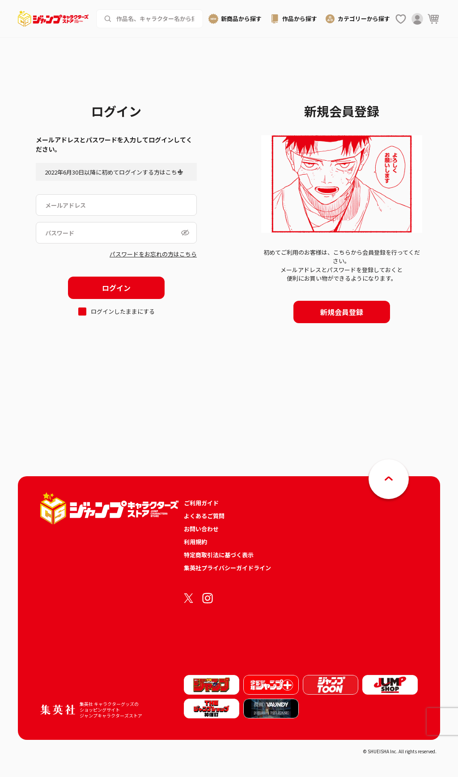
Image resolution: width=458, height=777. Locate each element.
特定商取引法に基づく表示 (219, 555)
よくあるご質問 (204, 516)
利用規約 (195, 542)
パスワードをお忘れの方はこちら (153, 254)
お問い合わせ (201, 529)
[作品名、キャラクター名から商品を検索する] (156, 18)
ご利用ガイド (201, 503)
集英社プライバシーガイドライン (227, 568)
